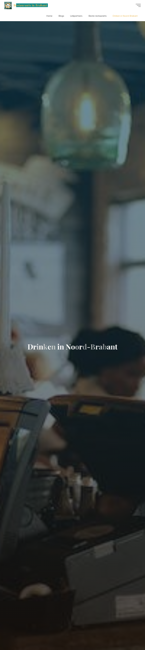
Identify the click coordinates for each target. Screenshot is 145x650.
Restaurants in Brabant (30, 5)
